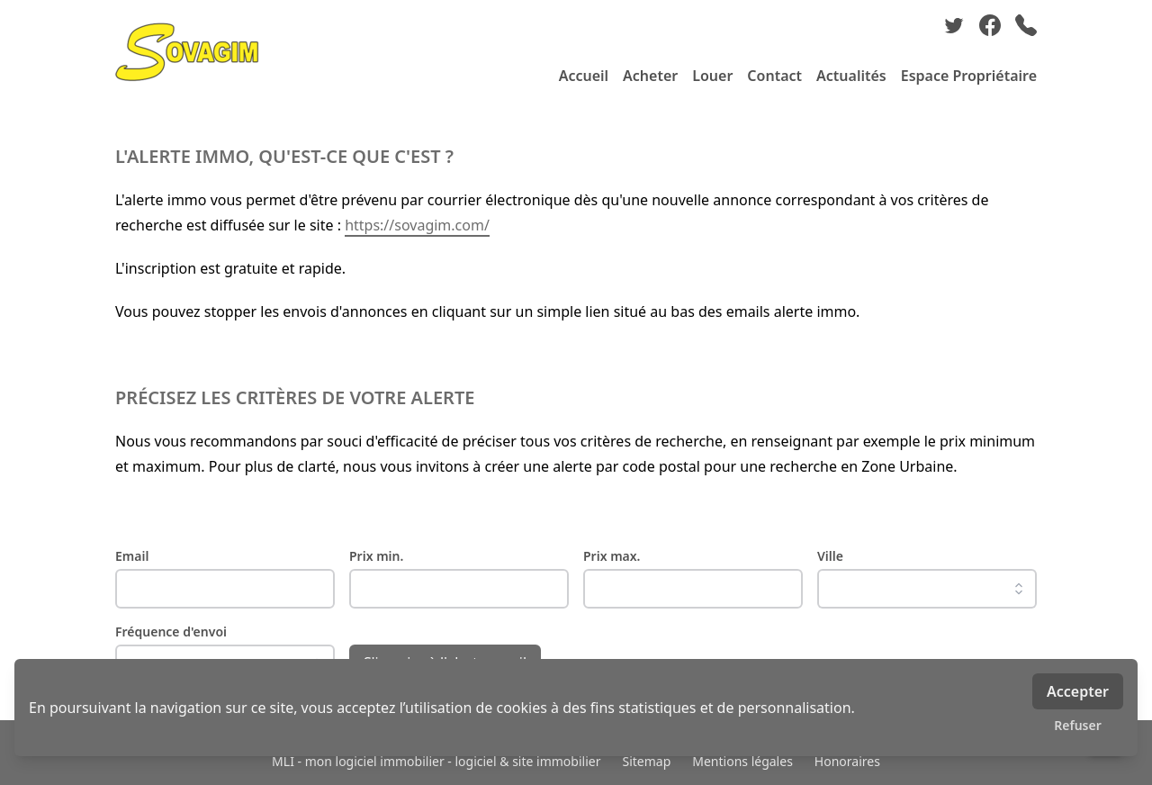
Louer (712, 76)
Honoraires (847, 761)
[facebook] (990, 25)
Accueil (583, 76)
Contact (774, 76)
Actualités (851, 76)
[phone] (1026, 25)
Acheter (650, 76)
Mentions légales (742, 761)
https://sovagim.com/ (417, 225)
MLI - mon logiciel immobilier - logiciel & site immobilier (436, 761)
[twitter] (954, 25)
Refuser (1078, 725)
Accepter (1078, 691)
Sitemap (646, 761)
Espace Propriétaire (969, 76)
